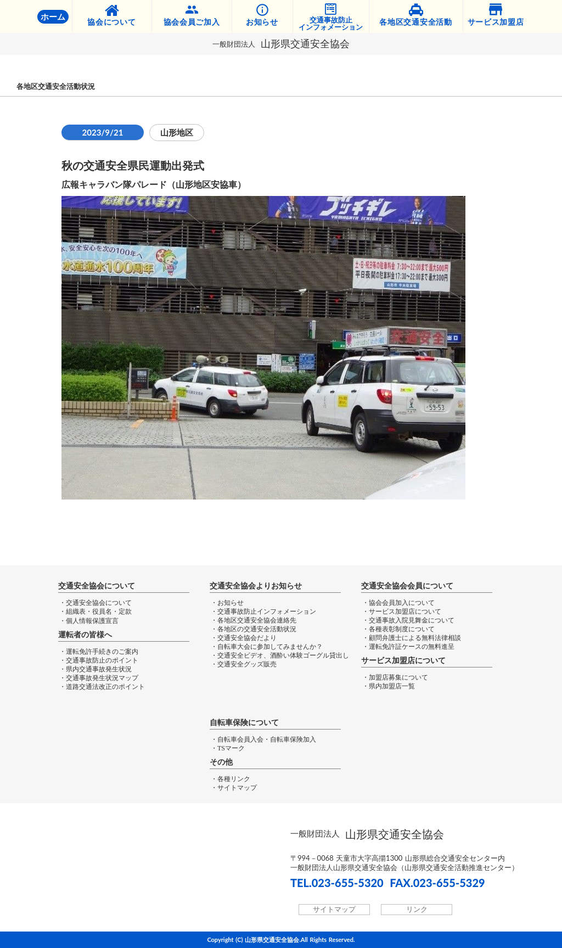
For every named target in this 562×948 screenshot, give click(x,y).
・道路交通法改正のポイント (102, 686)
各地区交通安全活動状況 (55, 86)
